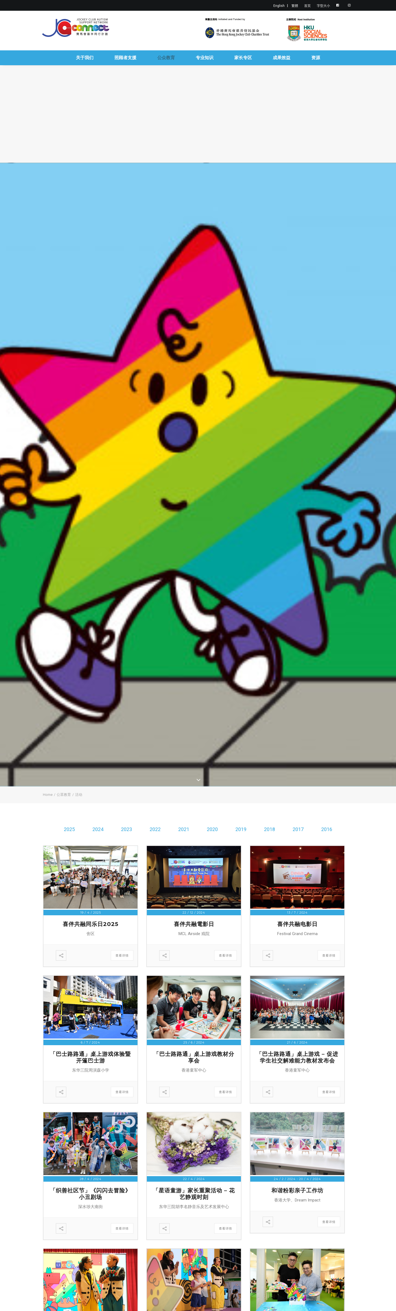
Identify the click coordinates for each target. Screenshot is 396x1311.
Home (48, 795)
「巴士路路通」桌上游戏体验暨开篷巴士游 (90, 1057)
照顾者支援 (125, 57)
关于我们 (85, 57)
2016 (326, 829)
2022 (155, 829)
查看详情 (122, 955)
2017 (298, 829)
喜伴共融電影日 (194, 924)
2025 (69, 829)
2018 (269, 829)
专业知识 (204, 57)
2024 (97, 829)
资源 (315, 57)
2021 (183, 829)
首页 (307, 6)
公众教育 (166, 57)
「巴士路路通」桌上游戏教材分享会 (193, 1057)
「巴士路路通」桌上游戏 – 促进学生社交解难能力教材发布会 (297, 1057)
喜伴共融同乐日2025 (91, 924)
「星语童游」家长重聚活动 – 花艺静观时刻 (194, 1193)
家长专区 (243, 57)
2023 (126, 829)
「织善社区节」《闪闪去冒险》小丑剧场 (90, 1193)
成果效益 (281, 57)
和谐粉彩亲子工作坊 (297, 1190)
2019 (240, 829)
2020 (212, 829)
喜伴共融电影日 (297, 924)
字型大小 (323, 6)
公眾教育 (64, 795)
